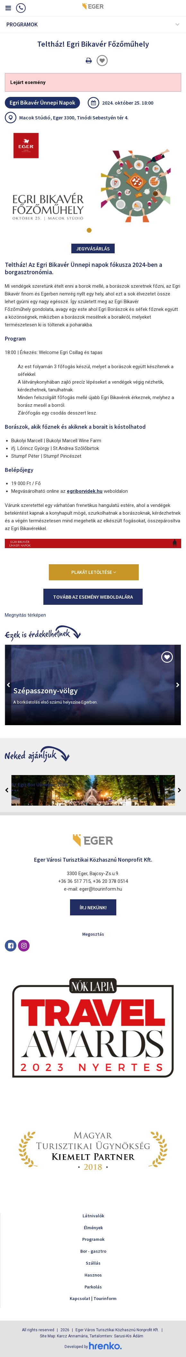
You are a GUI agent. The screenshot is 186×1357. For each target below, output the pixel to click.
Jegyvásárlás (93, 248)
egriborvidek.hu (84, 491)
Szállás (93, 1263)
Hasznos (93, 1275)
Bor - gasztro (93, 1251)
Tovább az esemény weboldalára (93, 597)
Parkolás (93, 1287)
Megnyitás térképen (25, 615)
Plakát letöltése (93, 572)
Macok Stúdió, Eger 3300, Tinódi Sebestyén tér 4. (73, 117)
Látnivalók (93, 1216)
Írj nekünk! (93, 907)
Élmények (93, 1228)
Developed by (93, 1346)
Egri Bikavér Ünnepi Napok (42, 102)
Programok (93, 1239)
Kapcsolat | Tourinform (93, 1298)
